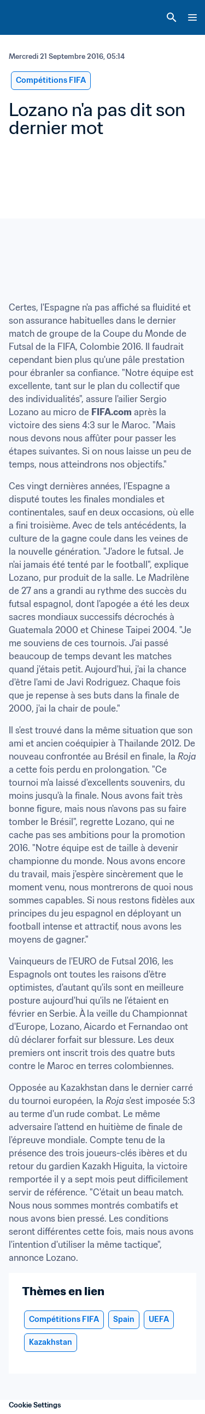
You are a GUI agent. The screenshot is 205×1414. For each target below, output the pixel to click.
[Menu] (192, 17)
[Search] (171, 17)
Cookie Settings (35, 1405)
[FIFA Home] (29, 17)
